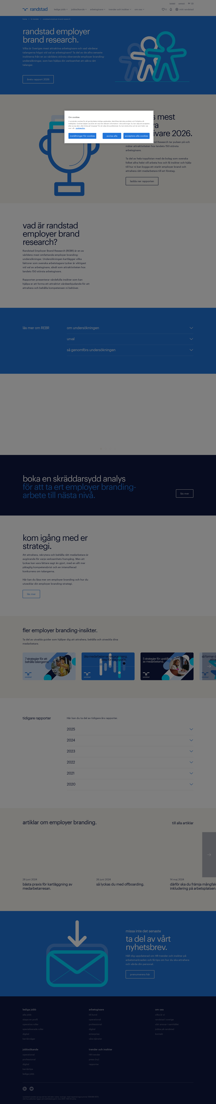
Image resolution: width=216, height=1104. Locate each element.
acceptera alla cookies (136, 135)
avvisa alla (112, 135)
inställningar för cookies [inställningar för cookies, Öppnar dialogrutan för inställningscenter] (82, 135)
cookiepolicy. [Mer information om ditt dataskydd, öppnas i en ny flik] (80, 128)
